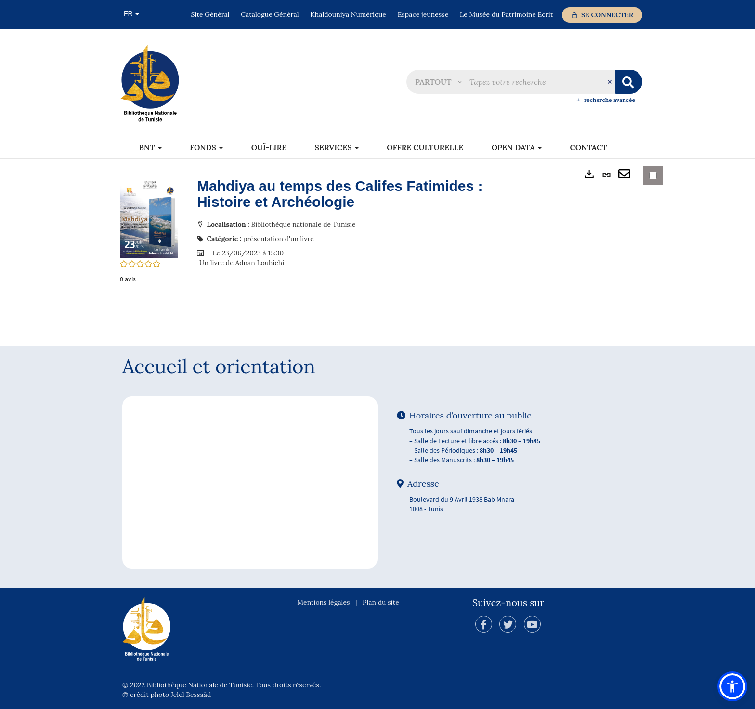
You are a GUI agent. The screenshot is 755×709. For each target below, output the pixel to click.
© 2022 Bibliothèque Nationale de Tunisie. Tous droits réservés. (221, 685)
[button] (438, 82)
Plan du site (381, 602)
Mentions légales (323, 602)
